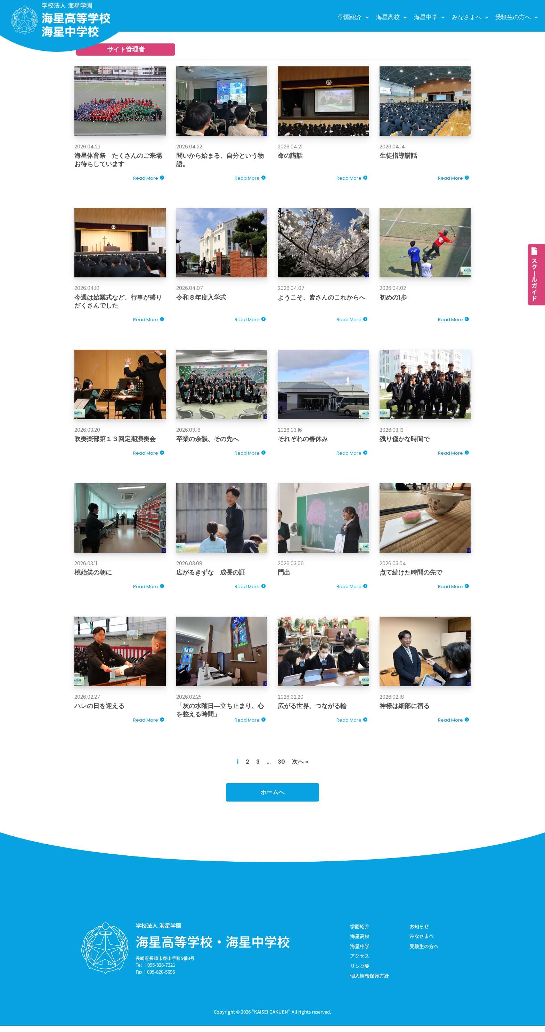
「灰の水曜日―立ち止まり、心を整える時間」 (220, 713)
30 (281, 767)
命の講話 (290, 156)
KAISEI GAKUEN (271, 1017)
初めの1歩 (393, 298)
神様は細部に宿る (405, 709)
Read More (145, 179)
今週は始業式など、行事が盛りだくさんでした (118, 302)
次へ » (300, 767)
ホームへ (272, 798)
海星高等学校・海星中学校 (213, 946)
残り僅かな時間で (405, 441)
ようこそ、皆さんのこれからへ (321, 298)
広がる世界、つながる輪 (312, 709)
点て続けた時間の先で (411, 575)
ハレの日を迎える (99, 709)
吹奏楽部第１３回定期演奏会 (115, 441)
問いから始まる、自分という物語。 (220, 160)
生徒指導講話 (398, 156)
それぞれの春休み (303, 441)
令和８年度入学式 (201, 298)
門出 (284, 575)
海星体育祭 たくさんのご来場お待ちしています (118, 160)
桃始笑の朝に (93, 575)
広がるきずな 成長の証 (210, 575)
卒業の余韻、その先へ (207, 441)
